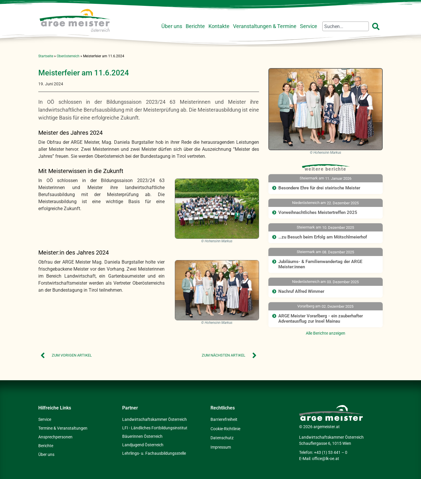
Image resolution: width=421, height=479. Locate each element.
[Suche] (377, 26)
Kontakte (219, 26)
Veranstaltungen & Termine (264, 26)
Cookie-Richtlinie (225, 428)
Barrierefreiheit (223, 419)
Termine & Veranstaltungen (62, 428)
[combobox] (345, 26)
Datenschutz (222, 437)
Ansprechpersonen (55, 437)
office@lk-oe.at (325, 458)
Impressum (220, 445)
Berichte (195, 26)
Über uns (171, 26)
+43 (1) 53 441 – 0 (330, 452)
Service (308, 26)
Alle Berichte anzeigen (325, 333)
